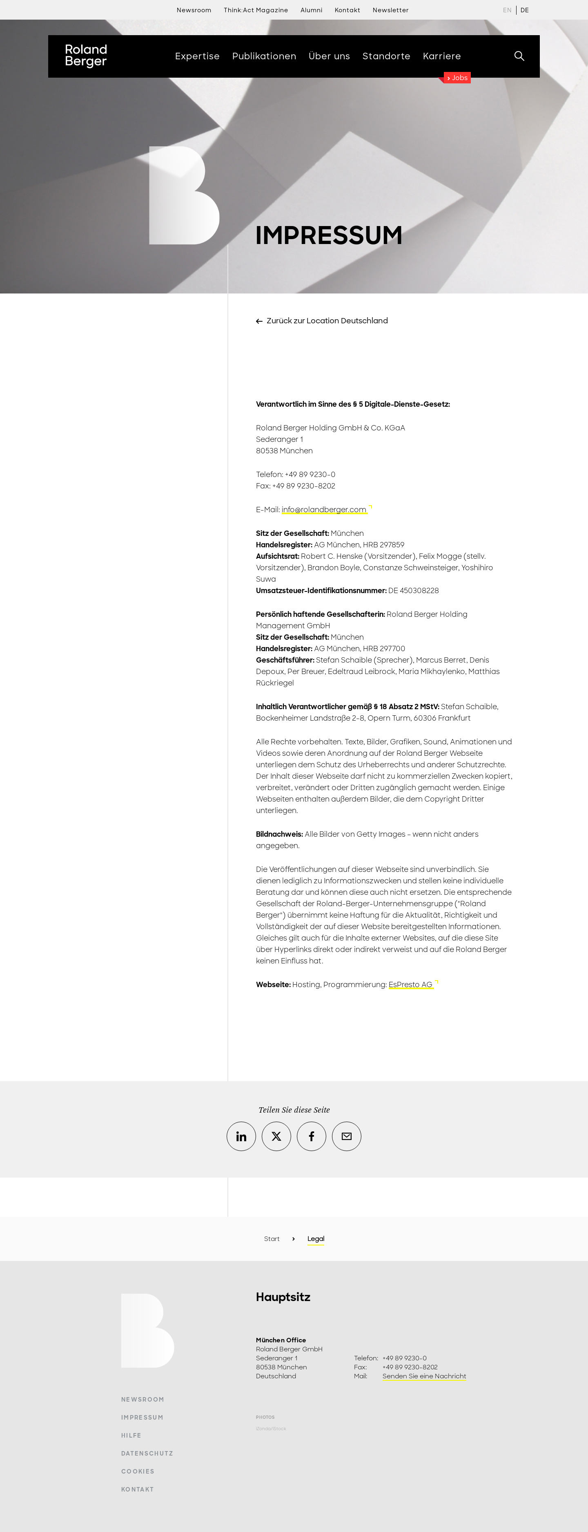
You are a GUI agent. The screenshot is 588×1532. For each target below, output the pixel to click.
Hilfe (131, 1435)
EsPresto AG (411, 984)
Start (272, 1239)
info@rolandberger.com (325, 509)
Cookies (138, 1471)
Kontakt (137, 1489)
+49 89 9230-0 (405, 1358)
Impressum (142, 1417)
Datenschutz (147, 1453)
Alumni (312, 10)
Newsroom (194, 10)
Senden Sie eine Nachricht (424, 1376)
